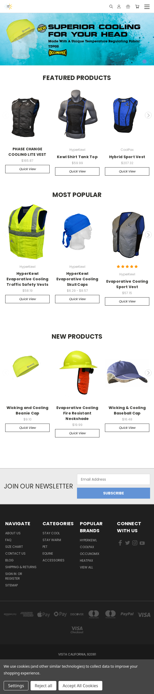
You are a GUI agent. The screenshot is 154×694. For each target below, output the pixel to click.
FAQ (8, 540)
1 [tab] (144, 61)
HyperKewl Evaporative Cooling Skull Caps (77, 279)
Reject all (43, 686)
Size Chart (14, 546)
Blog (9, 560)
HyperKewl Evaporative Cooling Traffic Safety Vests (28, 279)
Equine (48, 553)
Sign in (11, 574)
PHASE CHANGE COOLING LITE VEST (27, 151)
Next (148, 115)
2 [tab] (151, 61)
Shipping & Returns (21, 567)
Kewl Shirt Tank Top (77, 156)
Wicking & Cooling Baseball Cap (127, 410)
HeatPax (86, 560)
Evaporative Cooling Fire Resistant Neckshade (77, 413)
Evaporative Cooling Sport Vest (127, 284)
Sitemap (11, 585)
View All (86, 567)
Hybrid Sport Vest (127, 156)
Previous (6, 115)
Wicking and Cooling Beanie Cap (28, 410)
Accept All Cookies (80, 686)
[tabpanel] (77, 38)
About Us (13, 533)
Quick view (27, 169)
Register (12, 578)
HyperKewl (88, 540)
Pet (45, 546)
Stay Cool (51, 533)
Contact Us (15, 553)
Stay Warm (52, 540)
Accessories (53, 560)
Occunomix (89, 554)
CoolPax (87, 547)
